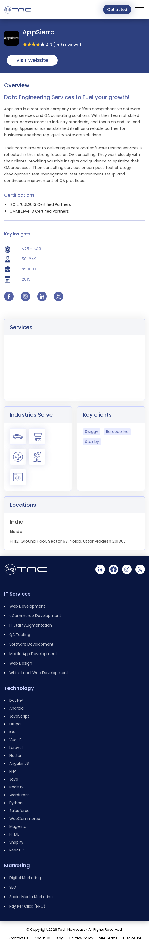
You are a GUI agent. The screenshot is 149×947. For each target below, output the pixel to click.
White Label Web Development (38, 672)
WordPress (19, 795)
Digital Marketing (25, 877)
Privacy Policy (81, 938)
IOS (12, 732)
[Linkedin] (100, 569)
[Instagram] (127, 569)
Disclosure (132, 938)
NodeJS (16, 787)
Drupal (15, 724)
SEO (12, 887)
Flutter (15, 755)
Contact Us (19, 938)
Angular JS (19, 763)
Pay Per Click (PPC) (27, 906)
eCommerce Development (35, 615)
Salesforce (19, 810)
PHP (12, 771)
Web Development (27, 606)
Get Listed (117, 9)
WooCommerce (24, 818)
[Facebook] (113, 569)
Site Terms (108, 938)
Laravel (16, 747)
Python (16, 803)
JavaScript (19, 716)
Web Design (20, 663)
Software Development (31, 644)
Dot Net (16, 700)
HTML (14, 834)
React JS (17, 850)
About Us (42, 938)
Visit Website (32, 60)
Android (16, 708)
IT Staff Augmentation (30, 625)
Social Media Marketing (31, 896)
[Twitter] (140, 569)
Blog (60, 938)
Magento (17, 826)
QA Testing (19, 634)
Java (13, 779)
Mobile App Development (33, 653)
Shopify (16, 842)
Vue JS (15, 740)
